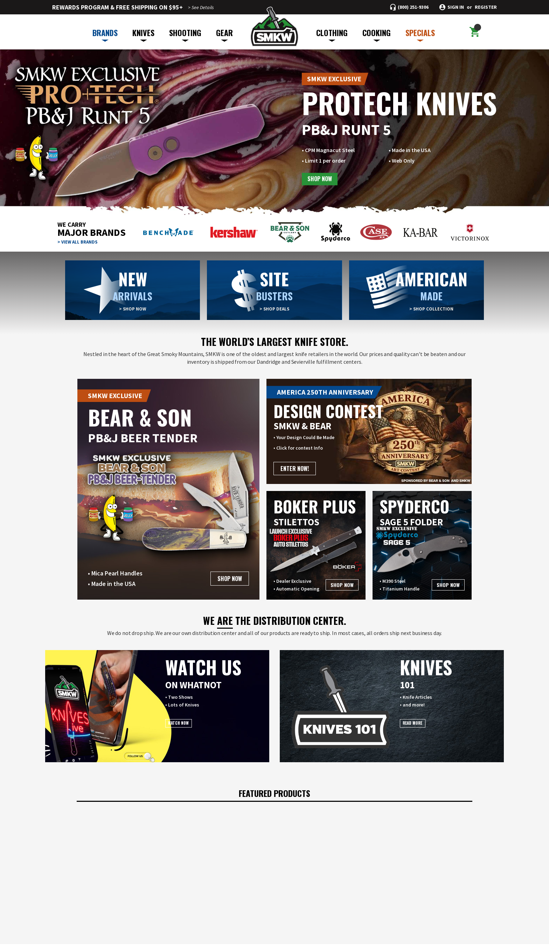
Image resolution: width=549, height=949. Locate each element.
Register (486, 7)
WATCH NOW (186, 726)
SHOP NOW (321, 179)
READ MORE (421, 726)
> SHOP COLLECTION (431, 309)
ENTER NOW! (294, 468)
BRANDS (105, 34)
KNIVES (143, 34)
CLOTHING (332, 34)
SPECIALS (420, 34)
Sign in (455, 7)
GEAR (224, 34)
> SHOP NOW (133, 309)
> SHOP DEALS (274, 309)
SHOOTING (185, 34)
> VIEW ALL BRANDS (78, 242)
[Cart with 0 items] (473, 32)
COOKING (376, 34)
